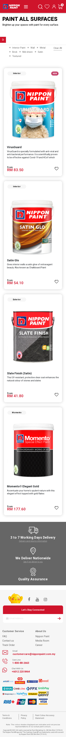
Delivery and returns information (33, 541)
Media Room (42, 640)
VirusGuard (14, 147)
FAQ (4, 636)
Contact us (8, 640)
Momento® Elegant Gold (23, 486)
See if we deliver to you (33, 562)
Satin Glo (13, 260)
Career (38, 645)
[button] (56, 167)
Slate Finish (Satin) (19, 373)
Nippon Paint (42, 636)
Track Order (8, 645)
